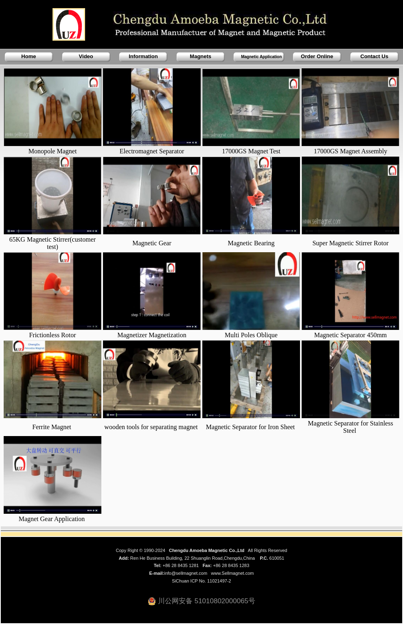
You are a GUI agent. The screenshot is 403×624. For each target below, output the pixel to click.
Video (86, 56)
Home (28, 56)
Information (143, 56)
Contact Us (374, 56)
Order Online (317, 56)
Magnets (200, 56)
